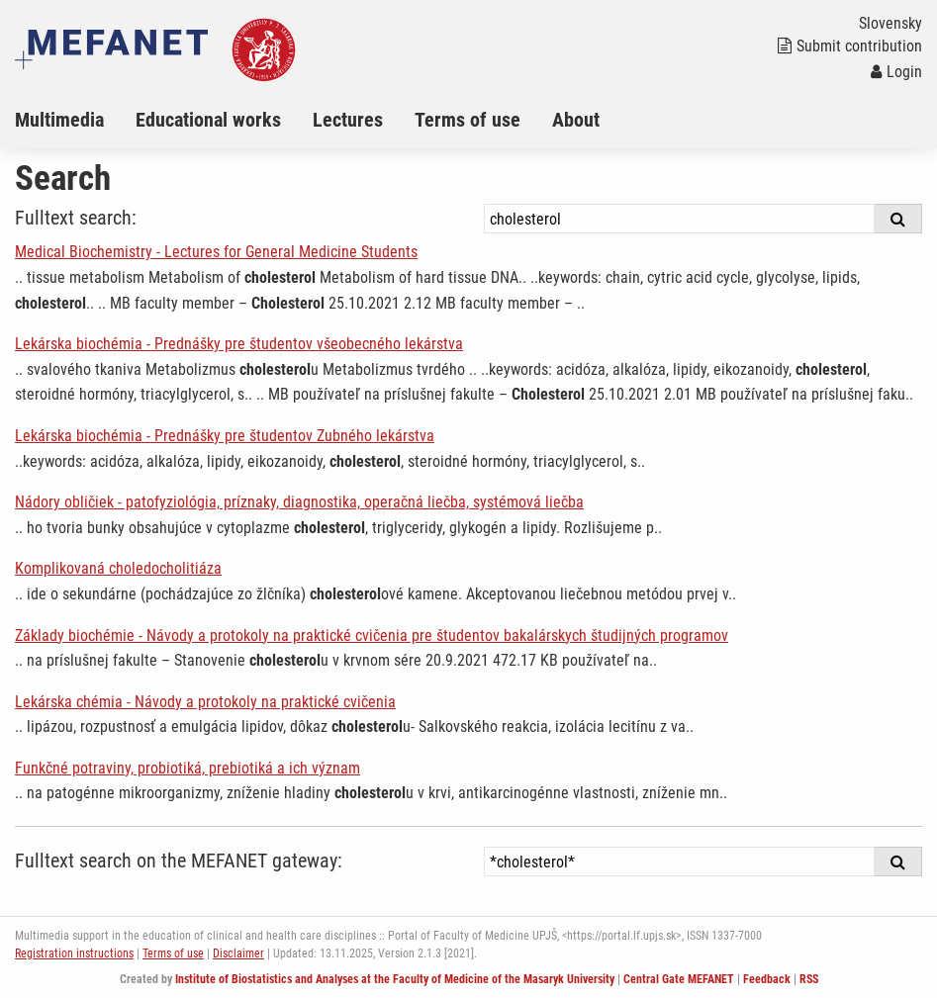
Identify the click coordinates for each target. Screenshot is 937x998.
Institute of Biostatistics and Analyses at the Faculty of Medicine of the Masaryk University (394, 979)
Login (896, 71)
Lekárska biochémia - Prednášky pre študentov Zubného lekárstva (224, 435)
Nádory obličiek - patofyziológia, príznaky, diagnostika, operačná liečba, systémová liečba (299, 502)
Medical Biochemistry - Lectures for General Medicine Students (216, 251)
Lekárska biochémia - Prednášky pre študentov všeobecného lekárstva (239, 343)
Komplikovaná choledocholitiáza (118, 568)
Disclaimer (238, 953)
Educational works (208, 120)
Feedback (767, 979)
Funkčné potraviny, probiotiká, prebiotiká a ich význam (187, 768)
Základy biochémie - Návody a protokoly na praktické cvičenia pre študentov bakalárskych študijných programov (371, 635)
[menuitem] (75, 119)
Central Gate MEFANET (678, 979)
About (576, 120)
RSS (808, 979)
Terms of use (467, 120)
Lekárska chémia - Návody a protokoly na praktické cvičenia (205, 701)
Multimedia (59, 120)
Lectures (348, 120)
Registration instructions (74, 953)
